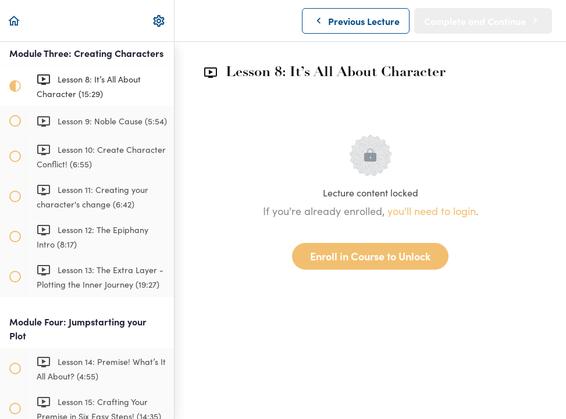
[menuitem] (159, 20)
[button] (14, 20)
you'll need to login (431, 210)
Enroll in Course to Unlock (370, 256)
